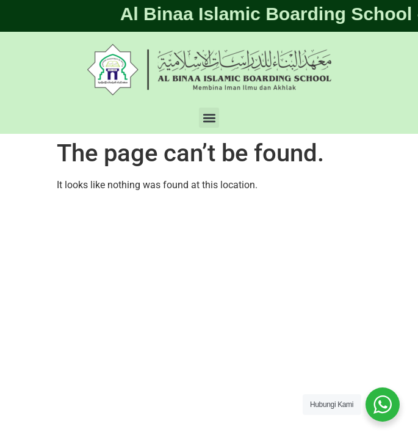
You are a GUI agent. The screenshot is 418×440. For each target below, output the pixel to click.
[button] (209, 118)
